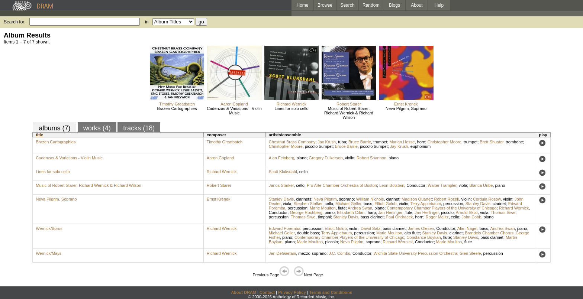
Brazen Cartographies (177, 108)
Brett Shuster (491, 142)
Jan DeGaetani (282, 253)
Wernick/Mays (48, 253)
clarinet (392, 199)
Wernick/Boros (49, 228)
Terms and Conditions (330, 292)
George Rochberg (306, 212)
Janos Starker (281, 185)
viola (463, 185)
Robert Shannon (371, 158)
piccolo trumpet (319, 146)
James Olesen (421, 228)
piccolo (447, 212)
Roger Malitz (437, 217)
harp (372, 212)
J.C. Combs (339, 253)
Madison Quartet (417, 199)
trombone (514, 142)
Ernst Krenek (406, 104)
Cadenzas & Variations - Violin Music (234, 110)
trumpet (380, 142)
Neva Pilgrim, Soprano (406, 108)
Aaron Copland (234, 104)
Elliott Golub (385, 203)
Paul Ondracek (399, 217)
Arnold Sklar (467, 212)
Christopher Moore (444, 142)
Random (371, 5)
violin (349, 158)
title (39, 135)
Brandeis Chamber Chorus (489, 233)
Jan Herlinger (390, 212)
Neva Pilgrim (324, 199)
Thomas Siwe (503, 212)
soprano (346, 199)
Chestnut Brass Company (292, 142)
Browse (325, 5)
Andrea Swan (360, 208)
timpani (324, 217)
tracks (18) (139, 128)
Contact (267, 292)
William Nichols (370, 199)
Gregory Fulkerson (326, 158)
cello (303, 171)
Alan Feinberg (281, 158)
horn (421, 142)
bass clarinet (372, 217)
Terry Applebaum (425, 203)
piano (301, 158)
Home (302, 5)
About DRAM (243, 292)
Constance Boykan (423, 237)
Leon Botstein (391, 185)
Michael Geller (348, 203)
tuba (342, 142)
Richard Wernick (292, 104)
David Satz (370, 228)
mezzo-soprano (312, 253)
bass (368, 203)
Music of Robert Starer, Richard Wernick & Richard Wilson (348, 113)
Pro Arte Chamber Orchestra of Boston (342, 185)
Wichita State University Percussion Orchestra (415, 253)
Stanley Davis (281, 199)
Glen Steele (470, 253)
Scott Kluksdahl (283, 171)
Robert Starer (348, 104)
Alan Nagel (467, 228)
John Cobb (471, 217)
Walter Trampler (442, 185)
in (146, 22)
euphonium (420, 146)
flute (342, 208)
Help (439, 5)
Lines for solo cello (291, 108)
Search (348, 5)
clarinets (303, 199)
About (416, 5)
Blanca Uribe (481, 185)
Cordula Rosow (487, 199)
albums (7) (54, 128)
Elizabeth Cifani (351, 212)
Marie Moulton (323, 208)
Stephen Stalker (308, 203)
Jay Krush (327, 142)
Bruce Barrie (359, 142)
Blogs (394, 5)
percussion (453, 203)
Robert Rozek (446, 199)
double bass (308, 233)
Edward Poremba (284, 228)
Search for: (15, 22)
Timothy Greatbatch (177, 104)
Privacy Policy (292, 292)
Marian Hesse (402, 142)
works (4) (97, 128)
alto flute (412, 233)
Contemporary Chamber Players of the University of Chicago (441, 208)
